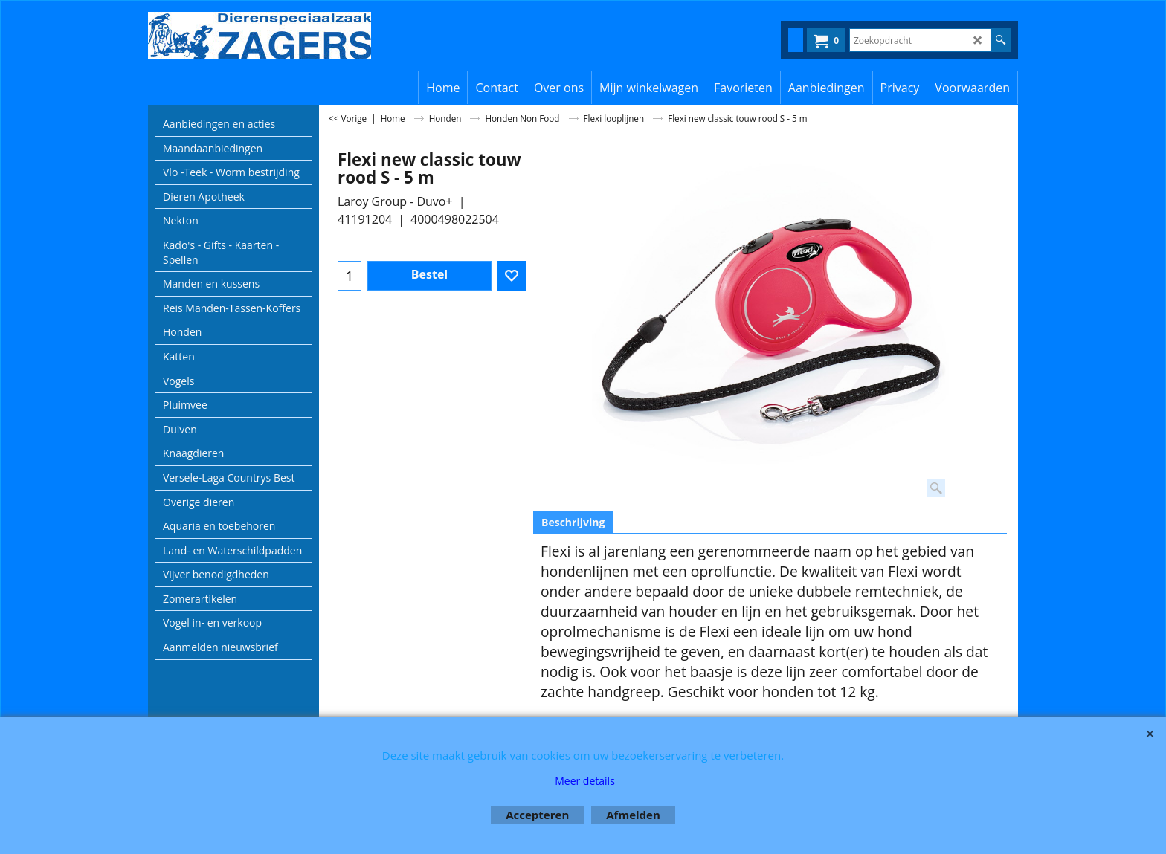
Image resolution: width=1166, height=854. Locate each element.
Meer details (585, 781)
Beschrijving (573, 522)
